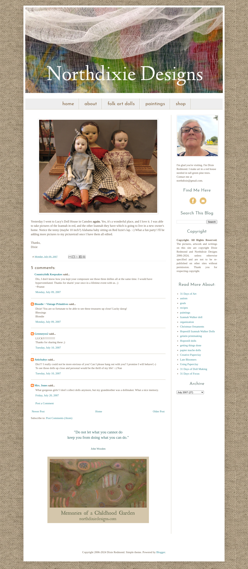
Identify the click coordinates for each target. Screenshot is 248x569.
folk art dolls (121, 103)
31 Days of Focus (189, 373)
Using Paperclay (189, 364)
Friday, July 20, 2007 (47, 395)
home (68, 103)
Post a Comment (44, 403)
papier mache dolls (190, 350)
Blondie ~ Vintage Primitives (51, 304)
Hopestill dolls (188, 340)
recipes (184, 307)
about (91, 103)
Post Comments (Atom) (59, 418)
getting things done (190, 345)
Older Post (159, 411)
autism (183, 298)
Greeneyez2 (41, 333)
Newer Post (38, 411)
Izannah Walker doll (191, 317)
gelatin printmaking (191, 335)
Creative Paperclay (190, 354)
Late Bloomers (188, 359)
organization (187, 321)
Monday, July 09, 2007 (48, 292)
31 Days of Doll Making (193, 369)
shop (181, 103)
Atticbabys (41, 359)
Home (98, 411)
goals (183, 303)
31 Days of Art (188, 293)
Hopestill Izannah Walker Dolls (197, 331)
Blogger (160, 552)
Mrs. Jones (41, 385)
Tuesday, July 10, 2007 (48, 347)
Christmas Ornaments (192, 326)
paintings (155, 103)
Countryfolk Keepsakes (48, 274)
